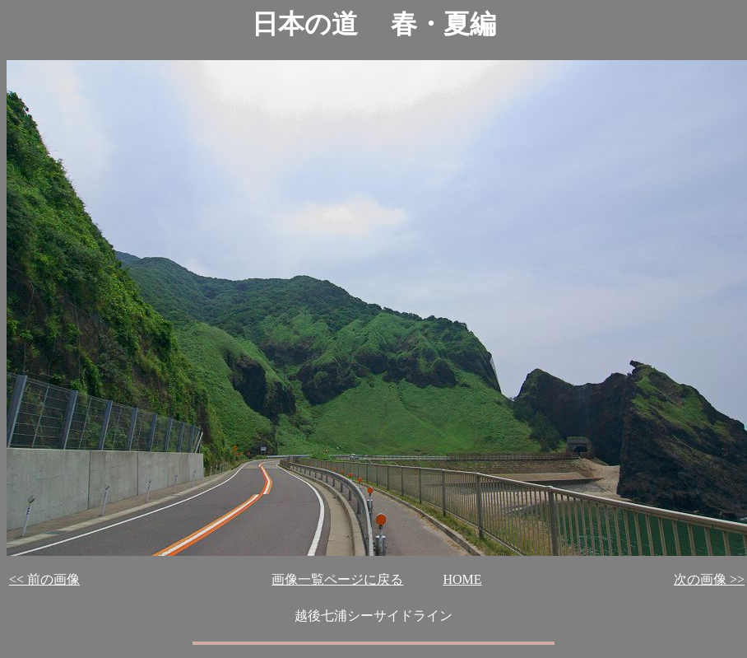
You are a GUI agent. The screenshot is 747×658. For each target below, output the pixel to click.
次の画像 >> (709, 579)
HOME (462, 579)
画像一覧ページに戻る (337, 579)
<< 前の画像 (44, 579)
